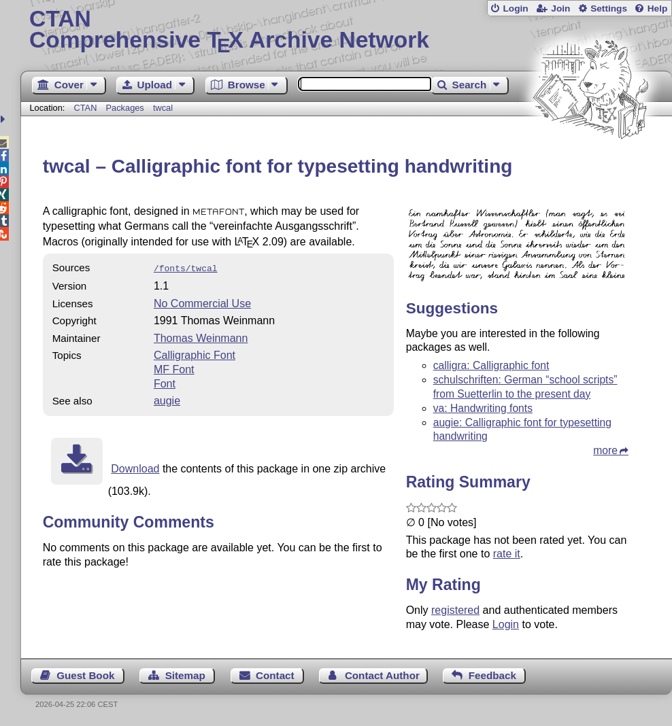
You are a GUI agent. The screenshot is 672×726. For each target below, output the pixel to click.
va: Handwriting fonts (483, 408)
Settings (608, 8)
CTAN (85, 108)
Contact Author (382, 675)
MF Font (174, 368)
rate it (506, 553)
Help (658, 8)
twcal (163, 108)
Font (164, 382)
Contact (275, 675)
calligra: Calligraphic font (491, 365)
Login (515, 8)
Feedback (492, 675)
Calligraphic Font (194, 354)
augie (167, 399)
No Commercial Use (202, 302)
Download (135, 467)
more (605, 450)
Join (560, 8)
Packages (126, 108)
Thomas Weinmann (201, 337)
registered (455, 610)
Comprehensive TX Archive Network (346, 30)
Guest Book (85, 675)
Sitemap (185, 675)
